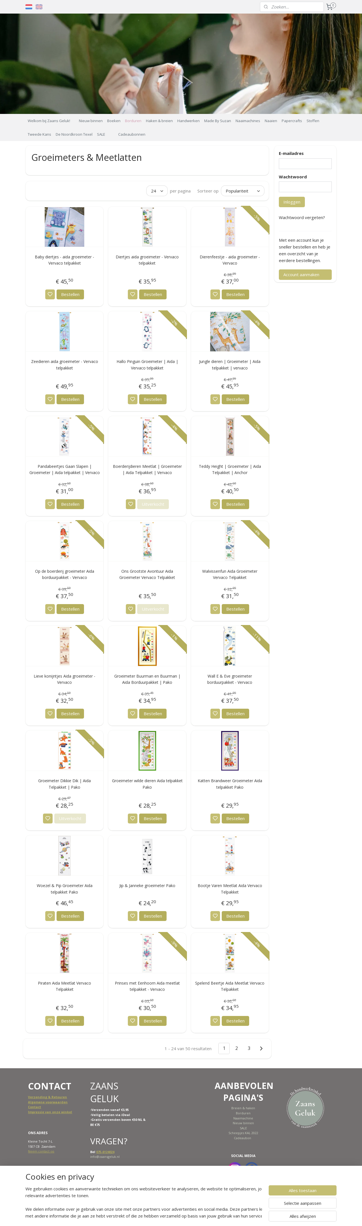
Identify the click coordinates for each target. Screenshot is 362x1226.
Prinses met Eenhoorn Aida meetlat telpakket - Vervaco (147, 986)
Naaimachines (248, 120)
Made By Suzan (217, 120)
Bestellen (70, 294)
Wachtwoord (293, 177)
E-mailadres (291, 153)
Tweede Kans (39, 134)
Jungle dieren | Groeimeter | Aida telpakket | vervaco (229, 364)
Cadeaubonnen (131, 134)
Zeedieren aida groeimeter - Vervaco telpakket (64, 364)
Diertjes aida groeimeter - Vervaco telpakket (147, 260)
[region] (143, 1202)
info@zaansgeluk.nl (105, 1156)
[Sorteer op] (242, 191)
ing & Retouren (54, 1097)
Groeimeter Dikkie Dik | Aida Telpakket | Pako (64, 784)
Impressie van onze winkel (50, 1112)
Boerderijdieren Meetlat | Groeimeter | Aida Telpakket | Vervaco (147, 469)
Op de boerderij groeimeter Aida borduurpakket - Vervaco (64, 574)
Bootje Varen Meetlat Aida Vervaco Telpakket (229, 888)
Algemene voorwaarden (48, 1102)
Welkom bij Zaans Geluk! (49, 120)
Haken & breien (159, 120)
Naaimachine (243, 1118)
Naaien (271, 120)
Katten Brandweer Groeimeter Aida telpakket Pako (229, 784)
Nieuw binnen (91, 120)
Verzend (35, 1097)
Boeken (113, 120)
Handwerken (188, 120)
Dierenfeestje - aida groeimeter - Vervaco (230, 260)
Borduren (133, 120)
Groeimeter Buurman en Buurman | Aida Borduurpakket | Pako (147, 679)
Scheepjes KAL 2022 (243, 1133)
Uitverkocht (152, 504)
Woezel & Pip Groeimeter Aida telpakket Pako (64, 888)
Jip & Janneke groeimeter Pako (147, 885)
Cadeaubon (242, 1138)
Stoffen (313, 120)
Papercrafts (292, 120)
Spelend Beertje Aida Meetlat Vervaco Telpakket (229, 986)
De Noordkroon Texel (74, 134)
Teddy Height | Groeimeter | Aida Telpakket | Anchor (230, 469)
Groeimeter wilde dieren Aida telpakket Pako (147, 784)
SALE (101, 134)
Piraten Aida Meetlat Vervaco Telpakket (64, 986)
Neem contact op (41, 1151)
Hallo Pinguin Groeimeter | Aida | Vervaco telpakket (147, 364)
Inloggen (291, 202)
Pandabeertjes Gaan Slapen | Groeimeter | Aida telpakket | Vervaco (64, 469)
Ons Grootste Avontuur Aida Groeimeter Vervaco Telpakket (147, 574)
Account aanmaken (301, 274)
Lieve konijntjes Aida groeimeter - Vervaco (64, 679)
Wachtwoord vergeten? (302, 217)
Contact (34, 1107)
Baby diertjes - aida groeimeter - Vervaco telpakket (64, 260)
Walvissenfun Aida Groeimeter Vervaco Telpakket (229, 574)
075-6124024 (105, 1152)
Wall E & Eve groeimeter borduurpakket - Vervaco (229, 679)
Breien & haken (243, 1108)
